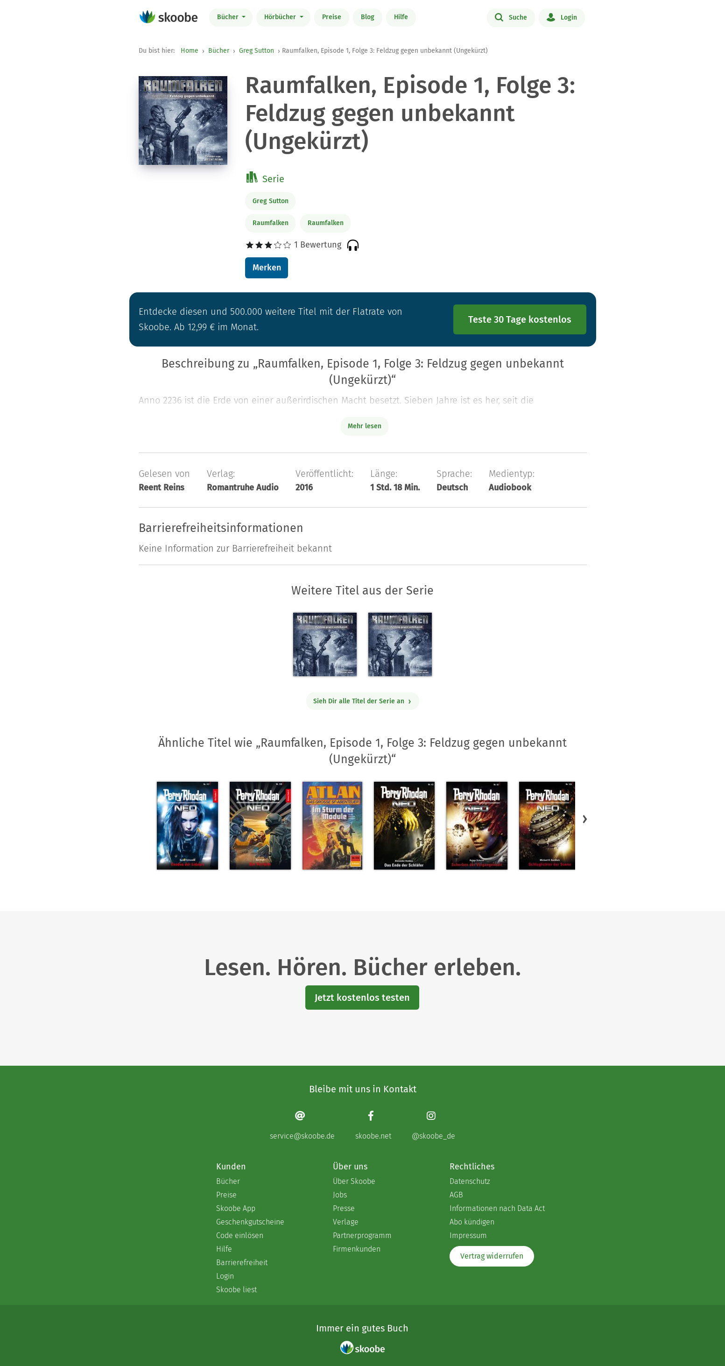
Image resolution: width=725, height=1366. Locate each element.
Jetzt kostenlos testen (362, 997)
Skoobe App (235, 1208)
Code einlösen (239, 1235)
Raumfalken (271, 223)
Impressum (468, 1235)
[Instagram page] (433, 1125)
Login (562, 16)
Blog (367, 17)
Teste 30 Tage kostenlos (519, 319)
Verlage (346, 1221)
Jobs (340, 1194)
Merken (267, 267)
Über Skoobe (354, 1181)
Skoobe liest (236, 1289)
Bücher (228, 17)
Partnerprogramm (362, 1235)
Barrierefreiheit (241, 1262)
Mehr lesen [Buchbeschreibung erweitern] (364, 426)
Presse (344, 1208)
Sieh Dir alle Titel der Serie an (362, 701)
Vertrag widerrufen (491, 1256)
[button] (585, 818)
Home (189, 51)
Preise (331, 17)
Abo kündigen (472, 1221)
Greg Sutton (256, 51)
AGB (456, 1194)
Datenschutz (470, 1181)
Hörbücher (281, 17)
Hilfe (401, 17)
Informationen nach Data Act (497, 1208)
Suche (511, 16)
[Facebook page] (373, 1125)
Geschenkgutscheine (250, 1221)
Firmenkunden (356, 1249)
